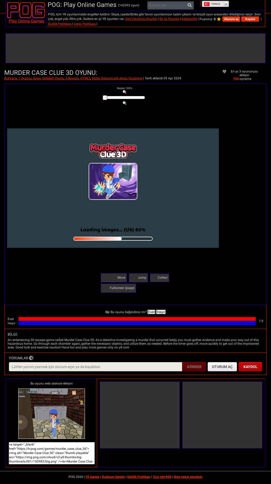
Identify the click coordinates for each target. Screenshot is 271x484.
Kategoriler (189, 19)
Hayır (161, 312)
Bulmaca (10, 78)
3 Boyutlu (72, 78)
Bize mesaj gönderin (188, 477)
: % (124, 88)
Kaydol (250, 19)
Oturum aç (231, 19)
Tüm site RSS (162, 477)
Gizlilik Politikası (59, 24)
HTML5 (85, 78)
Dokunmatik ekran (114, 78)
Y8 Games (92, 477)
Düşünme (135, 78)
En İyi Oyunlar (169, 19)
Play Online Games (26, 21)
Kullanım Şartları (113, 477)
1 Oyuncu (25, 78)
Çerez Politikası (85, 24)
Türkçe (212, 4)
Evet (151, 312)
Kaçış (37, 78)
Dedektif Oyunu (53, 78)
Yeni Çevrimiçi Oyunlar (141, 19)
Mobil (96, 78)
